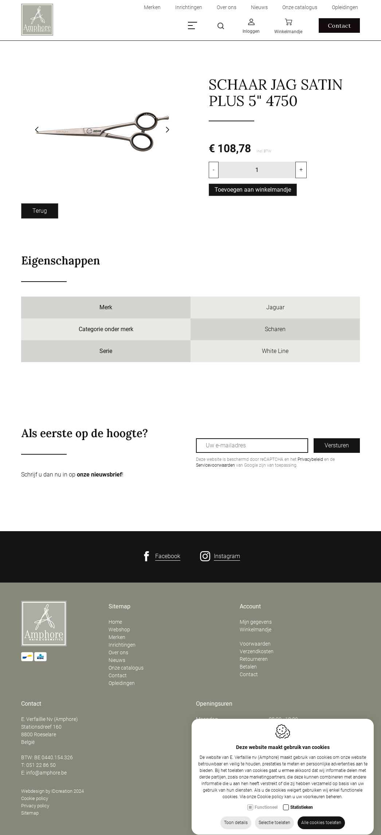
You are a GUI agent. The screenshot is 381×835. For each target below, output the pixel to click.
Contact (118, 675)
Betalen (248, 667)
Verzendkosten (257, 651)
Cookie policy (34, 798)
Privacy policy (35, 805)
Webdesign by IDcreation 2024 (52, 791)
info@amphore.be (46, 773)
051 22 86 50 (41, 765)
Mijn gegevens (256, 622)
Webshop (119, 629)
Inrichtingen (122, 645)
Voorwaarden (255, 644)
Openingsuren (214, 703)
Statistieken (301, 809)
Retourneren (254, 659)
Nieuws (117, 660)
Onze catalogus (126, 668)
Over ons (118, 652)
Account (250, 606)
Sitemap (119, 606)
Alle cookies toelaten (321, 824)
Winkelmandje (255, 629)
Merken (117, 637)
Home (115, 622)
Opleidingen (122, 683)
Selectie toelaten (274, 824)
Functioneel (266, 809)
